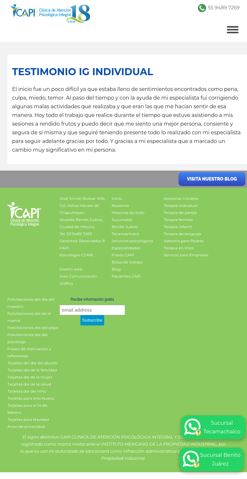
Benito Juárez (125, 226)
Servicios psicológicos (132, 240)
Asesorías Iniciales (181, 198)
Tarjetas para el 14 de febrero (27, 409)
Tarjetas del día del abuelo (32, 362)
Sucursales (122, 219)
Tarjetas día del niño (26, 391)
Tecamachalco (125, 233)
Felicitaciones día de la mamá (29, 317)
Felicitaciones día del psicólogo (27, 338)
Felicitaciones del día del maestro (30, 303)
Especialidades (126, 247)
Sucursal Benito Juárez (212, 459)
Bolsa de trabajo (127, 262)
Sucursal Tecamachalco (212, 427)
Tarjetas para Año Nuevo (30, 398)
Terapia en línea (179, 247)
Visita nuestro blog (212, 179)
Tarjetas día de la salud (29, 384)
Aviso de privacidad (26, 426)
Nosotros (120, 205)
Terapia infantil (178, 226)
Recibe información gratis (92, 299)
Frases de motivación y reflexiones (29, 352)
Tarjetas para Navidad (28, 419)
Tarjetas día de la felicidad (32, 370)
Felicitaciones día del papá (32, 327)
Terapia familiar (178, 219)
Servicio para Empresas (186, 255)
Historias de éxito (128, 212)
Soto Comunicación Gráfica (78, 280)
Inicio (117, 198)
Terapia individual (180, 205)
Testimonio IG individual (82, 72)
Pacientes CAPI (126, 276)
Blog (116, 269)
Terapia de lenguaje (183, 233)
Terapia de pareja (180, 212)
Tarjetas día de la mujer (29, 377)
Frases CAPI (123, 255)
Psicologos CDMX (76, 255)
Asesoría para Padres (184, 240)
